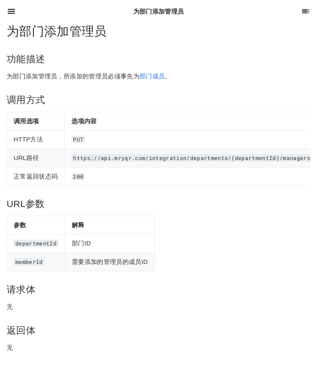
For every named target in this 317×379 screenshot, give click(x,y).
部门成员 (152, 76)
